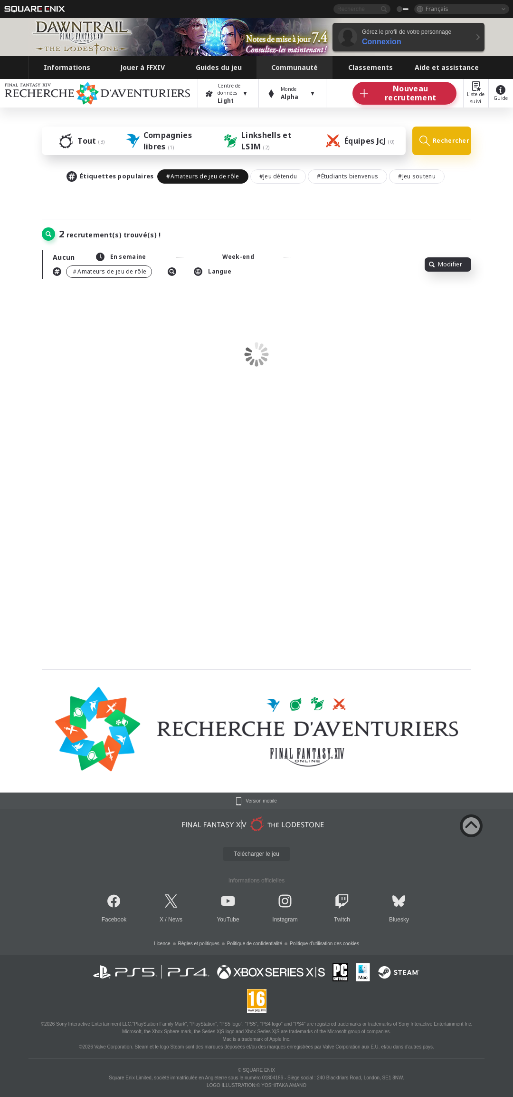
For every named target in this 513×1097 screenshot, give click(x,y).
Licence (162, 943)
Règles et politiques (198, 943)
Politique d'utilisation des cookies (324, 943)
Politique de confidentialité (254, 943)
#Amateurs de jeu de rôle (202, 176)
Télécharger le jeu (256, 854)
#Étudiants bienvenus (347, 176)
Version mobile (261, 801)
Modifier (445, 264)
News (175, 919)
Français (437, 9)
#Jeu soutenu (417, 176)
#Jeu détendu (278, 176)
